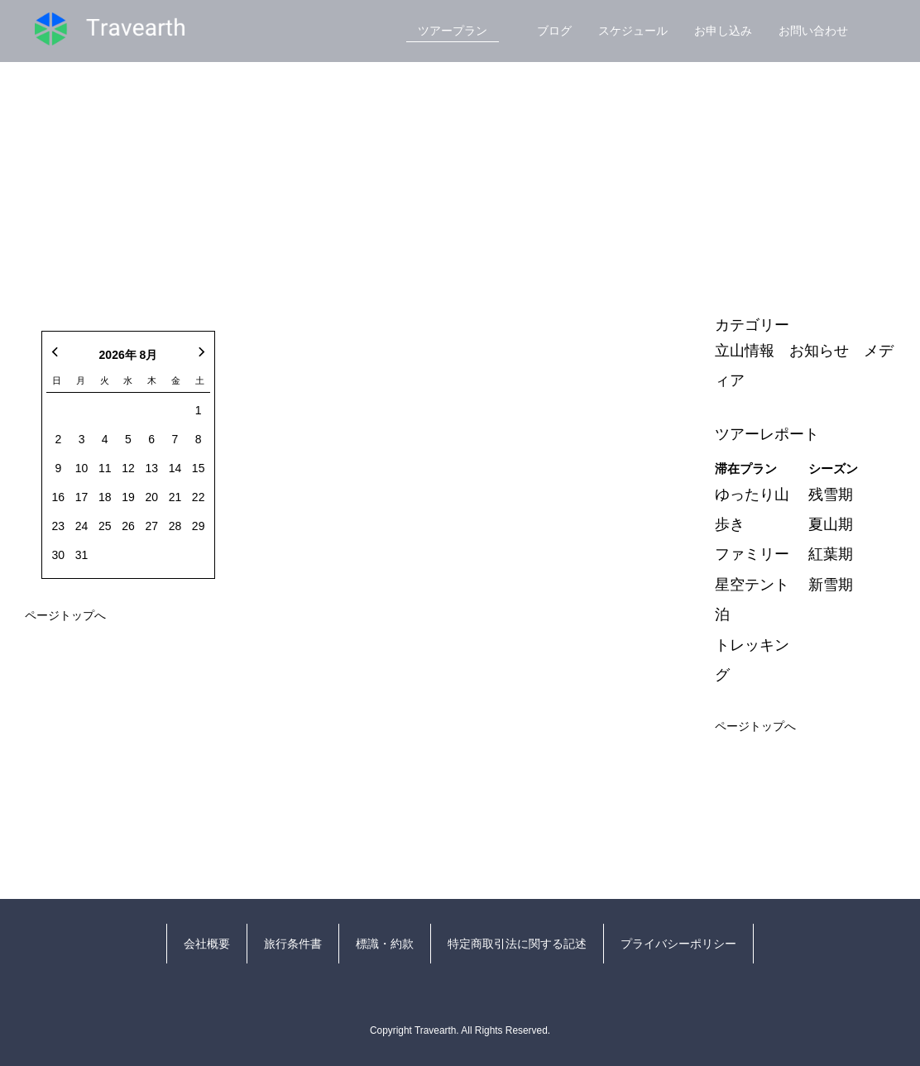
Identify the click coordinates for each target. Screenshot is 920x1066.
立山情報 (744, 350)
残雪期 (830, 494)
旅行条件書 (293, 943)
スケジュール (633, 30)
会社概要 (207, 943)
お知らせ (819, 350)
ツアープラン (452, 30)
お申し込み (723, 30)
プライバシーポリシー (678, 943)
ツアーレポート (767, 434)
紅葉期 (830, 554)
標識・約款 (385, 943)
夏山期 (830, 524)
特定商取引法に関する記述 (517, 943)
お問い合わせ (813, 30)
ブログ (554, 30)
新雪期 (830, 584)
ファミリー (752, 554)
